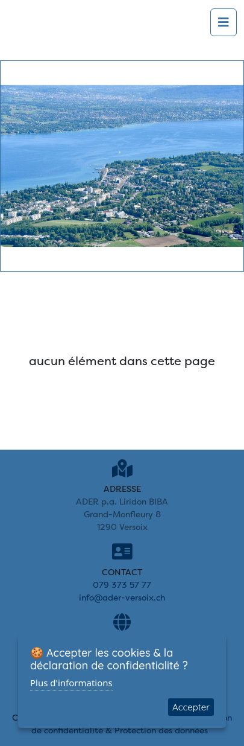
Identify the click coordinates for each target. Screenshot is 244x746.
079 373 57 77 (122, 584)
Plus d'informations (71, 683)
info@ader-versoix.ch (122, 597)
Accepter (191, 707)
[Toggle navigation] (223, 22)
